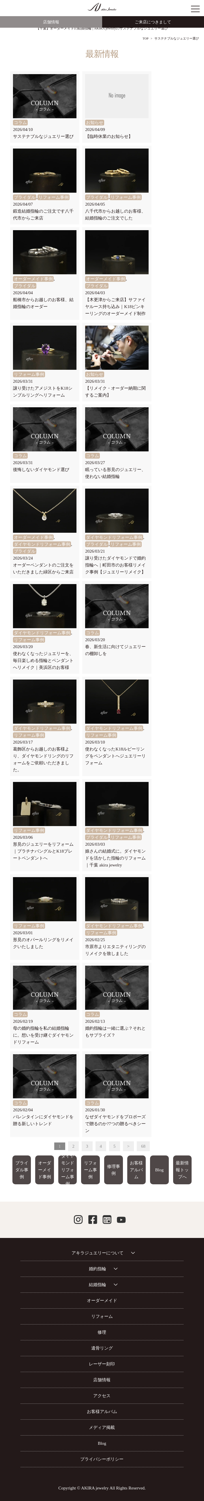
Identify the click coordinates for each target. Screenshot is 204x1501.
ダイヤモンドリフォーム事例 (42, 544)
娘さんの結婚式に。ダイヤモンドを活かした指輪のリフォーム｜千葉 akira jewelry (115, 858)
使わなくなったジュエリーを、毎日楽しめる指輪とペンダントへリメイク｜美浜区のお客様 (43, 660)
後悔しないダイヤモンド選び (41, 469)
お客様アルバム (136, 1170)
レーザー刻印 (102, 1364)
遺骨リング (102, 1348)
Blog (159, 1170)
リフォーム (102, 1316)
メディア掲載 (102, 1427)
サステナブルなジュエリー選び (43, 136)
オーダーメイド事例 (33, 279)
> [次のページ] (128, 1146)
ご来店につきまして (153, 22)
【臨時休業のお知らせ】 (109, 136)
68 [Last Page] (143, 1146)
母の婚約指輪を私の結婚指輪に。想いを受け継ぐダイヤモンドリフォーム (43, 1035)
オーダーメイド (102, 1300)
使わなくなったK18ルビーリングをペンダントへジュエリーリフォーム (115, 756)
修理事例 (113, 1170)
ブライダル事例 (21, 1170)
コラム (20, 122)
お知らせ (94, 122)
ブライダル (24, 197)
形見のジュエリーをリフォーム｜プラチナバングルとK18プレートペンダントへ (43, 851)
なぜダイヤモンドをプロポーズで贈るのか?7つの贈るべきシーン (115, 1124)
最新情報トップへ (182, 1170)
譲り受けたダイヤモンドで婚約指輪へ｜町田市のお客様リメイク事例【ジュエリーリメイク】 (115, 565)
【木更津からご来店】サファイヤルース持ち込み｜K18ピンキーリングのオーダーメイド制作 (115, 306)
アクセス (102, 1395)
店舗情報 (51, 22)
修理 (102, 1332)
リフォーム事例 (53, 197)
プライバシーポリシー (101, 1459)
